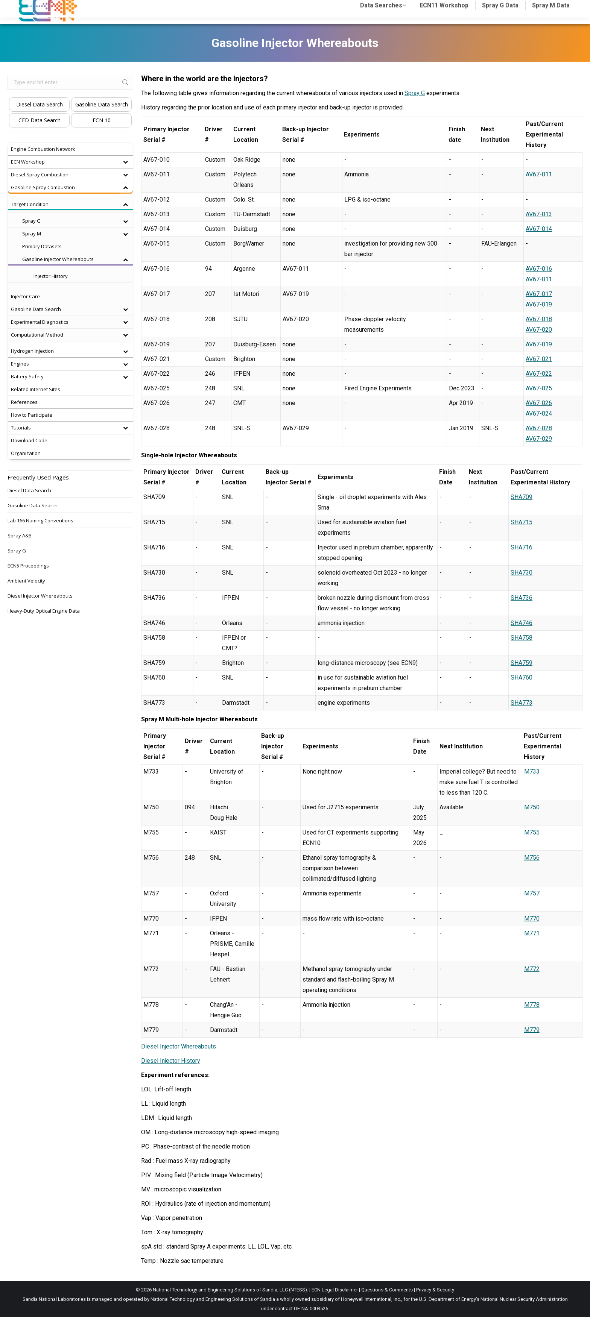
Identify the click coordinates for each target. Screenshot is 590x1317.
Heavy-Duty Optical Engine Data (44, 610)
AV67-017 (539, 293)
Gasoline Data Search (101, 104)
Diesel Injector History (170, 1060)
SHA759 (521, 662)
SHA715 (521, 522)
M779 (532, 1029)
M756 (532, 857)
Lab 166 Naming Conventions (40, 520)
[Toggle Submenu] (125, 162)
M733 (532, 771)
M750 (532, 807)
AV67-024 (539, 413)
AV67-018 (539, 319)
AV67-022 (539, 373)
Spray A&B (20, 535)
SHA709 (521, 497)
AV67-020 (539, 329)
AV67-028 (539, 428)
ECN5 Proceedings (28, 565)
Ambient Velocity (26, 580)
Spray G (414, 93)
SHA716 (521, 547)
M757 (532, 893)
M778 (532, 1004)
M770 (532, 918)
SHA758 (521, 637)
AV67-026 (539, 403)
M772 (532, 969)
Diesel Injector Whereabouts (178, 1046)
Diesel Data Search (39, 104)
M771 (532, 933)
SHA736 (521, 597)
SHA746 (521, 623)
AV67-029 (539, 438)
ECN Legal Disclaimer (335, 1290)
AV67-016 (539, 268)
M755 (532, 832)
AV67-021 (539, 359)
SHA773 (521, 702)
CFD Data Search (39, 120)
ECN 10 (102, 120)
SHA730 (521, 572)
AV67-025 (539, 388)
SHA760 (521, 677)
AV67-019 (539, 304)
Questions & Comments (387, 1290)
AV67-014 (539, 228)
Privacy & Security (435, 1290)
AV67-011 (539, 174)
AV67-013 (539, 214)
